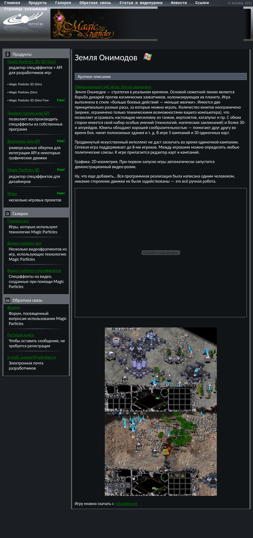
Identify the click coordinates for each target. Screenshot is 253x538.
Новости (179, 3)
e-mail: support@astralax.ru (32, 357)
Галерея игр (18, 220)
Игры (12, 193)
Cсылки (202, 3)
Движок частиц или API (29, 113)
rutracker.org (126, 503)
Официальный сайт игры (113, 86)
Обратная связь (95, 3)
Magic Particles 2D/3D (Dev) (32, 61)
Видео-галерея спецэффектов (34, 270)
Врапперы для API (24, 141)
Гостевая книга (21, 334)
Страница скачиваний (25, 9)
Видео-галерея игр (25, 243)
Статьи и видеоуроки (141, 3)
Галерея (63, 3)
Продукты (38, 3)
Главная (12, 3)
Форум (14, 307)
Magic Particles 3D (23, 169)
